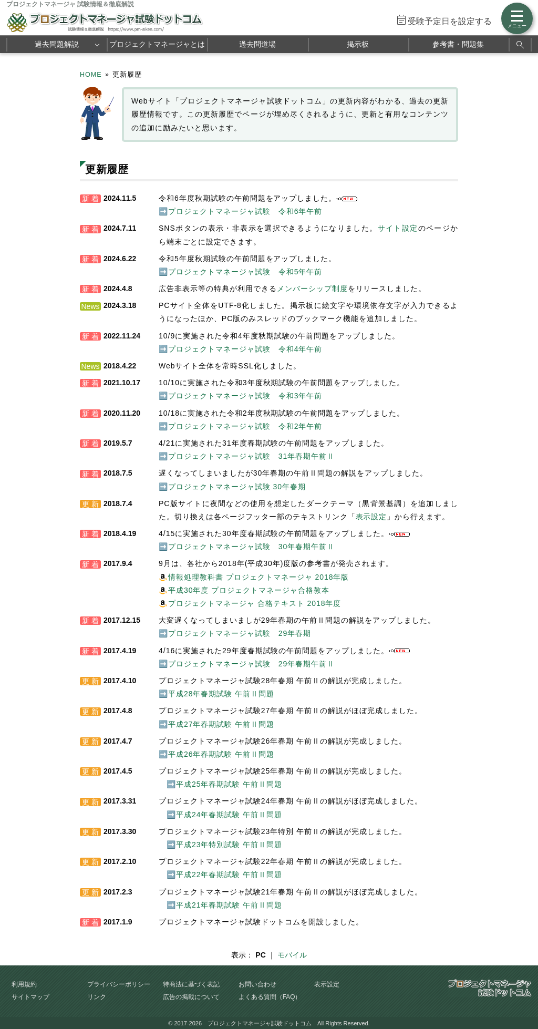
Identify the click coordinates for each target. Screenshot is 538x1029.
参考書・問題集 (458, 44)
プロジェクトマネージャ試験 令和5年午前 (245, 271)
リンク (96, 997)
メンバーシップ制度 (312, 288)
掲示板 (358, 44)
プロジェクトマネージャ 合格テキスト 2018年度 (254, 603)
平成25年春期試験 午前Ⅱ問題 (229, 784)
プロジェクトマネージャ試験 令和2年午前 (245, 426)
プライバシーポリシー (118, 984)
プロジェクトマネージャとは (157, 44)
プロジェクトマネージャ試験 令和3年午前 (245, 396)
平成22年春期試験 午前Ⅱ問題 (229, 874)
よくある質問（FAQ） (270, 997)
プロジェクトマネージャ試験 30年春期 (237, 486)
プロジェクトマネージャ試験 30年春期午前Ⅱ (251, 546)
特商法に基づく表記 (191, 984)
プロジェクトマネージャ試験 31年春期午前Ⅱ (251, 456)
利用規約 (24, 984)
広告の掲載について (191, 997)
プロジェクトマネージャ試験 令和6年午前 (245, 211)
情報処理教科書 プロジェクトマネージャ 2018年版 (258, 577)
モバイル (292, 955)
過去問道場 (257, 44)
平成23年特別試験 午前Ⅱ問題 (229, 844)
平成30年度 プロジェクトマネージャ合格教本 (248, 590)
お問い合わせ (257, 984)
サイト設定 (398, 228)
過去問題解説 (57, 44)
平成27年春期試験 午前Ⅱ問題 (221, 724)
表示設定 (371, 516)
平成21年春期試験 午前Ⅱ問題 (229, 905)
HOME (91, 74)
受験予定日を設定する (450, 21)
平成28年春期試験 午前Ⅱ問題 (221, 694)
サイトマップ (30, 997)
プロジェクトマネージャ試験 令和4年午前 (245, 349)
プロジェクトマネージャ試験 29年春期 (239, 633)
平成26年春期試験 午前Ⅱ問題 (221, 754)
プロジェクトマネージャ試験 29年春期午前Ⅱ (251, 664)
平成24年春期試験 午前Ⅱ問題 (229, 814)
